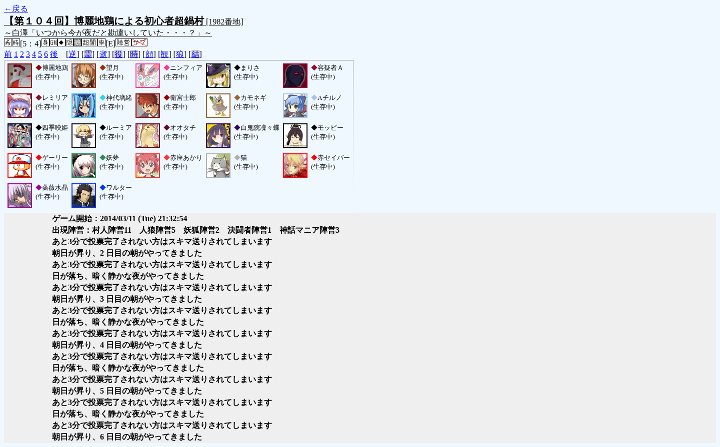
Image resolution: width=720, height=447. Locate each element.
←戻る (16, 8)
